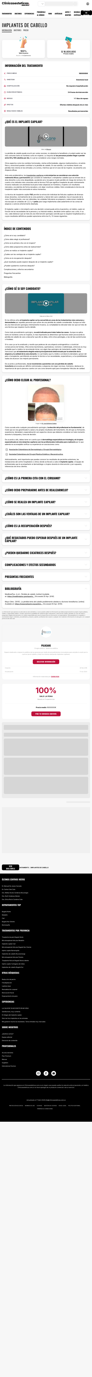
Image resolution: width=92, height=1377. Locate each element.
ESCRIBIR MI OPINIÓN (86, 12)
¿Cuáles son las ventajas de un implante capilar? (22, 254)
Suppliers (5, 1063)
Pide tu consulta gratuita (46, 714)
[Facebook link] (46, 1074)
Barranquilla (6, 925)
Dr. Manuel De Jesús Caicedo (12, 886)
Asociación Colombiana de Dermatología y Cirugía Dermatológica (35, 449)
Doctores (17, 30)
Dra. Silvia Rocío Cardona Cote (12, 899)
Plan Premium (6, 1056)
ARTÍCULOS (58, 13)
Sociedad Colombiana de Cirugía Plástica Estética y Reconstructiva (36, 454)
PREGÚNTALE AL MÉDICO (41, 13)
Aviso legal (62, 1105)
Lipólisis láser (6, 986)
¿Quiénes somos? (7, 1034)
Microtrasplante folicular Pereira (12, 957)
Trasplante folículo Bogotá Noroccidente (15, 960)
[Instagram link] (38, 1074)
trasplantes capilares (35, 175)
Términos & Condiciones (45, 1108)
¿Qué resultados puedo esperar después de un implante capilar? (28, 262)
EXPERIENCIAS (29, 13)
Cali (3, 918)
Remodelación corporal (9, 989)
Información (7, 30)
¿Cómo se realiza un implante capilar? (18, 250)
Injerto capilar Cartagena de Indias (13, 964)
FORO (50, 13)
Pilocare (48, 149)
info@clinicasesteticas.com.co (55, 1100)
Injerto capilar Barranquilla (10, 950)
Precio (25, 30)
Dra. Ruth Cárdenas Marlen (11, 896)
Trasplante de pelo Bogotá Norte (12, 937)
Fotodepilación (7, 983)
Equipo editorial (7, 1037)
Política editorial (74, 1105)
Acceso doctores (7, 1053)
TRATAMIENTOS (7, 13)
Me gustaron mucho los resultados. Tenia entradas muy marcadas (23, 1022)
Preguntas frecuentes (12, 273)
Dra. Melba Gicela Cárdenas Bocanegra (15, 893)
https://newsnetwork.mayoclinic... (29, 604)
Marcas (4, 1059)
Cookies (39, 1105)
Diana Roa (55, 676)
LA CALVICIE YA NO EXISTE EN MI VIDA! (15, 1008)
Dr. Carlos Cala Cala (8, 889)
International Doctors (9, 1066)
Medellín (5, 915)
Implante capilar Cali (8, 944)
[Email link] (53, 1073)
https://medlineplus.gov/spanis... (20, 596)
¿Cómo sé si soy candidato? (14, 235)
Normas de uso (30, 1105)
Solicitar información (46, 661)
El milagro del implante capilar (12, 1015)
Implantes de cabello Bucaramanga (13, 954)
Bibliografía (8, 277)
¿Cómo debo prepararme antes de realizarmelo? (22, 247)
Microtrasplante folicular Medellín (13, 940)
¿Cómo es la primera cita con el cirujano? (20, 243)
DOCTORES (18, 13)
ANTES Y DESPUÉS (68, 13)
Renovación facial (8, 993)
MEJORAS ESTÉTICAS (77, 13)
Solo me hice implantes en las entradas (15, 1018)
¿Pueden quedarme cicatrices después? (19, 266)
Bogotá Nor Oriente (8, 921)
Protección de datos (16, 1105)
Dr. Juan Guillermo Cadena (49, 423)
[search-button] (75, 4)
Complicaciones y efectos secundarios (19, 269)
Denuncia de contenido (9, 1040)
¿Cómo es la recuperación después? (18, 258)
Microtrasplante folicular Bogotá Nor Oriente (16, 947)
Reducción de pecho (9, 979)
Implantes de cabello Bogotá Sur (12, 967)
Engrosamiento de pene (10, 996)
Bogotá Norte (6, 911)
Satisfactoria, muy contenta (11, 1011)
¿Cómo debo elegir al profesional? (17, 239)
